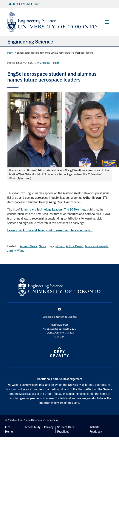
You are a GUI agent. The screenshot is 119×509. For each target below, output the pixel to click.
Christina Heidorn (50, 62)
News (42, 246)
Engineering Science (30, 41)
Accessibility (32, 427)
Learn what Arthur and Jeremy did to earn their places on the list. (49, 230)
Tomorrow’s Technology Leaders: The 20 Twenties (53, 209)
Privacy (48, 427)
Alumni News (28, 246)
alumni (59, 246)
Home (10, 52)
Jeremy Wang (15, 250)
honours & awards (96, 246)
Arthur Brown (75, 246)
